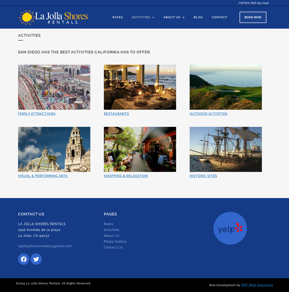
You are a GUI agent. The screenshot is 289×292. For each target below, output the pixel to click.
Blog (198, 17)
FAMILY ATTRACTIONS (37, 114)
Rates (117, 17)
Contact (219, 17)
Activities (143, 17)
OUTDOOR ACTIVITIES (209, 114)
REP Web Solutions (257, 285)
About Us (174, 17)
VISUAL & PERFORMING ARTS (43, 176)
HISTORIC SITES (203, 176)
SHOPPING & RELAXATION (126, 176)
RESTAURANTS (116, 114)
